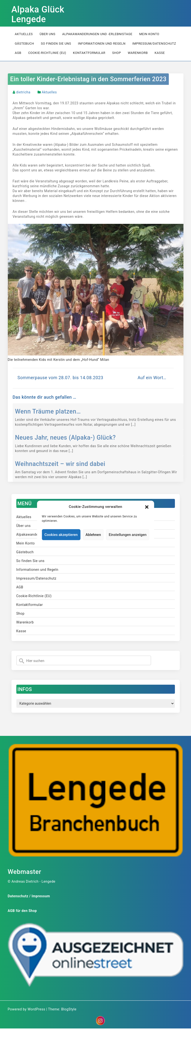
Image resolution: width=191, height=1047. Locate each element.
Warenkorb (138, 53)
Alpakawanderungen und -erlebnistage (97, 34)
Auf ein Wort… (152, 377)
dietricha (23, 92)
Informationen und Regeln (102, 43)
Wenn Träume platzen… (48, 411)
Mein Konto (149, 34)
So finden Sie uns (56, 43)
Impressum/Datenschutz (154, 43)
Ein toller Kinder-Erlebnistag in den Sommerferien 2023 (88, 79)
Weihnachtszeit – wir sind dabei (60, 463)
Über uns (47, 34)
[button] (146, 506)
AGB (18, 53)
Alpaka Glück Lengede (37, 14)
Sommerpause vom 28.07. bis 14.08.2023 (60, 377)
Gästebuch (24, 43)
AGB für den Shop (22, 911)
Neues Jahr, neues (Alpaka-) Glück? (65, 437)
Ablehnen (93, 535)
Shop (116, 53)
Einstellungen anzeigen (128, 535)
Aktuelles (24, 34)
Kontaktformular (89, 53)
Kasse (160, 53)
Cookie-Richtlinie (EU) (47, 53)
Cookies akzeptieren (61, 535)
